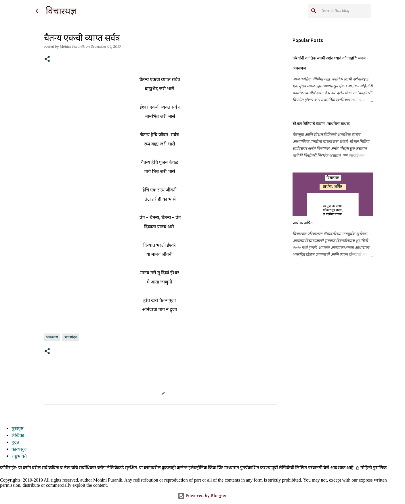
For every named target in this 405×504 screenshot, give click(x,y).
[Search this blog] (340, 11)
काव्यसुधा (20, 449)
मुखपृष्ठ (17, 429)
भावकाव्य (52, 337)
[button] (47, 59)
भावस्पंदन (70, 337)
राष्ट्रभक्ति (19, 456)
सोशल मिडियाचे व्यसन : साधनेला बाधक (321, 123)
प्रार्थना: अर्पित (303, 222)
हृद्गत (15, 443)
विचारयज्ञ (61, 11)
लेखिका (18, 436)
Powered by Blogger (202, 496)
